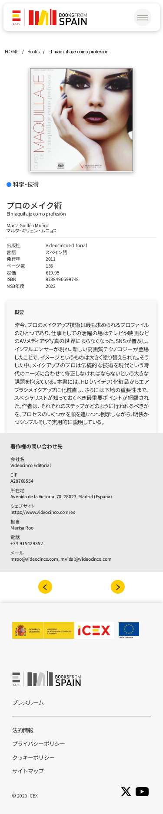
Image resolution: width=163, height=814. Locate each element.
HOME (12, 51)
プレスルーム (28, 702)
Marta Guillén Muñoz (28, 225)
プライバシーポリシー (38, 743)
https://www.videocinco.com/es (42, 512)
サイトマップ (28, 771)
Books (33, 51)
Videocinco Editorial (66, 245)
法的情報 (22, 730)
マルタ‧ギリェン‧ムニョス (32, 230)
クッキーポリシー (33, 757)
